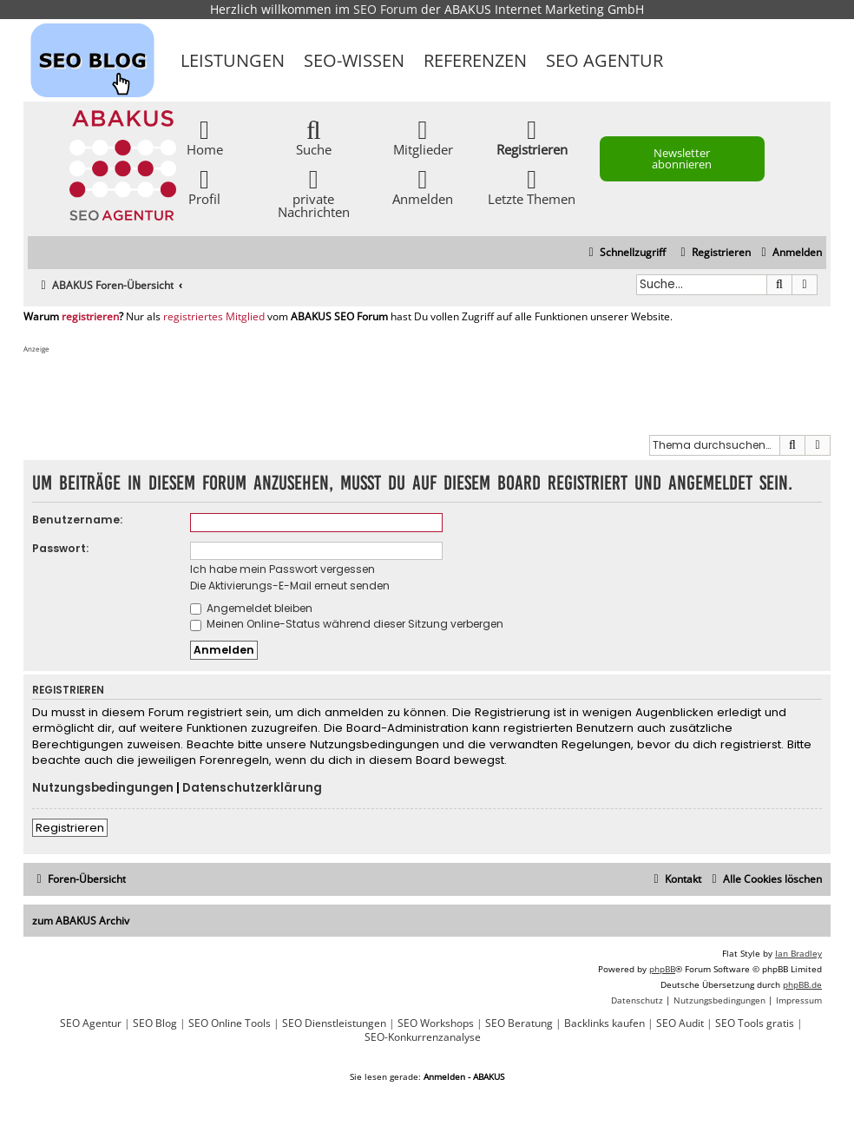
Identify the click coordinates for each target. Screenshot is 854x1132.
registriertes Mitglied (214, 317)
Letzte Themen (531, 186)
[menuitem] (789, 253)
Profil (204, 186)
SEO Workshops (435, 1023)
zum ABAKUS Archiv (80, 920)
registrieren (90, 317)
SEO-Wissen (354, 60)
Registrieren (70, 827)
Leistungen (233, 60)
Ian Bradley (798, 953)
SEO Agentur (604, 60)
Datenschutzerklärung (252, 788)
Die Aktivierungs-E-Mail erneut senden (290, 585)
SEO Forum (385, 9)
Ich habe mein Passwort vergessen (282, 569)
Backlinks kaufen (604, 1023)
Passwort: (60, 548)
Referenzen (475, 60)
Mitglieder (423, 136)
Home (205, 136)
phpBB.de (802, 984)
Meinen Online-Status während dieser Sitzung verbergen (346, 623)
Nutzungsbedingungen (103, 788)
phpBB (662, 969)
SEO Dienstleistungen (334, 1023)
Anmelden (422, 186)
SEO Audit (680, 1023)
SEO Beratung (519, 1023)
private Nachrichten (314, 193)
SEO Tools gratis (754, 1023)
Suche (314, 136)
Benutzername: (77, 519)
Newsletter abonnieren (682, 158)
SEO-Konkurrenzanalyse (423, 1037)
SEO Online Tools (229, 1023)
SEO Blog (155, 1023)
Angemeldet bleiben (251, 608)
